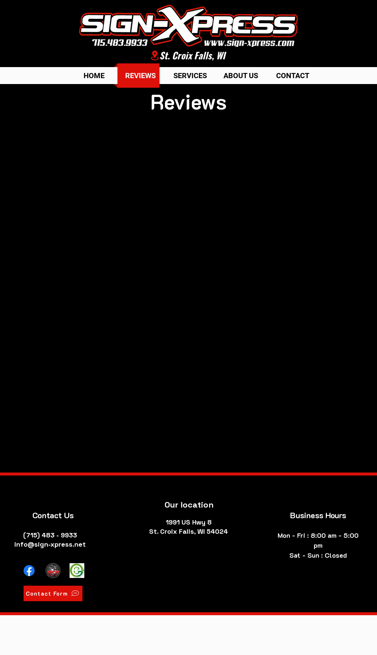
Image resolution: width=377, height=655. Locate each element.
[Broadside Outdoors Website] (53, 570)
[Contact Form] (53, 593)
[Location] (154, 55)
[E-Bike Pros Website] (77, 570)
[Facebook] (29, 570)
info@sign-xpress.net (50, 544)
